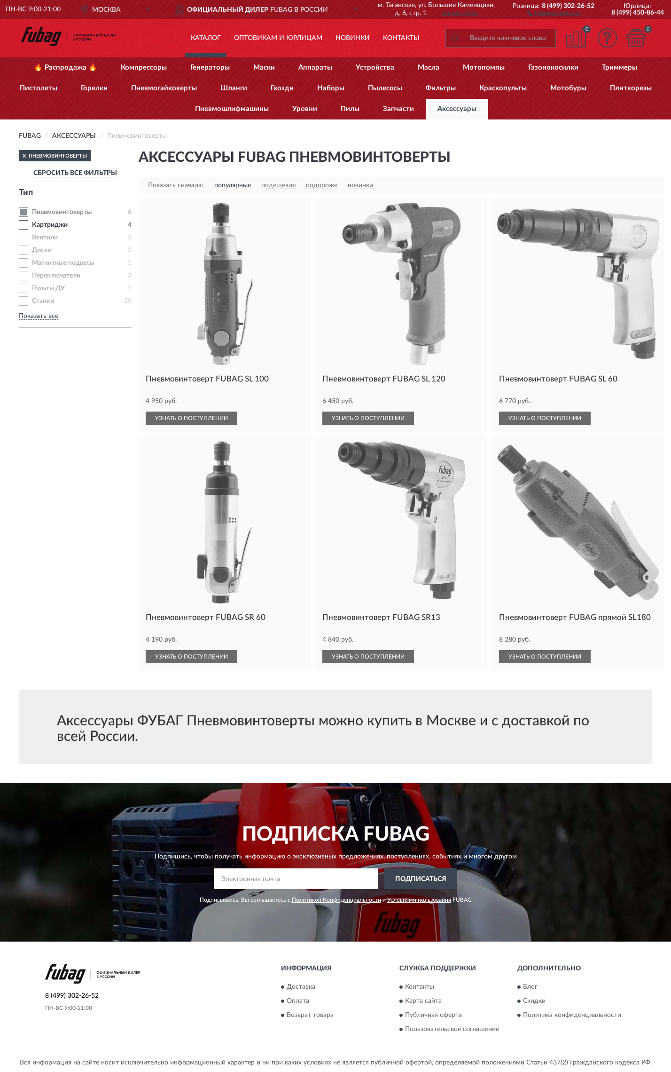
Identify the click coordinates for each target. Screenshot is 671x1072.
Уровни (304, 108)
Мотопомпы (484, 67)
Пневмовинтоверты (62, 212)
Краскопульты (503, 88)
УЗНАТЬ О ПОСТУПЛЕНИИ (191, 418)
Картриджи (50, 225)
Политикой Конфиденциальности (336, 900)
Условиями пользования (419, 900)
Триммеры (619, 67)
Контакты (401, 38)
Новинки (353, 38)
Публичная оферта (433, 1015)
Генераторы (210, 67)
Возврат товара (310, 1015)
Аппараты (315, 67)
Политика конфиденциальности (572, 1015)
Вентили (45, 237)
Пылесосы (385, 88)
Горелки (94, 88)
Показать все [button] (38, 316)
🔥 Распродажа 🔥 (65, 67)
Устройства (375, 67)
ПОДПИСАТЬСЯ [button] (420, 879)
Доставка (301, 987)
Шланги (233, 88)
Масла (428, 67)
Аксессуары (456, 108)
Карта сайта (423, 1001)
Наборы (330, 88)
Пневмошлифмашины (232, 108)
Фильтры (441, 88)
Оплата (298, 1001)
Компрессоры (144, 67)
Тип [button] (26, 193)
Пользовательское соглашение (452, 1029)
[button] (553, 13)
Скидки (534, 1001)
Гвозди (282, 88)
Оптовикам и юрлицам (278, 38)
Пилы (350, 108)
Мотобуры (568, 88)
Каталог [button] (206, 38)
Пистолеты (38, 88)
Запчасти (398, 108)
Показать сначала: (175, 185)
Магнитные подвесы (63, 263)
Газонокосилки (553, 67)
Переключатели (56, 275)
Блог (530, 987)
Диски (42, 250)
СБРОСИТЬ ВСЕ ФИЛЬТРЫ (75, 173)
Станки (43, 301)
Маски (264, 67)
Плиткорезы (631, 88)
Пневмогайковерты (164, 88)
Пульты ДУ (48, 288)
